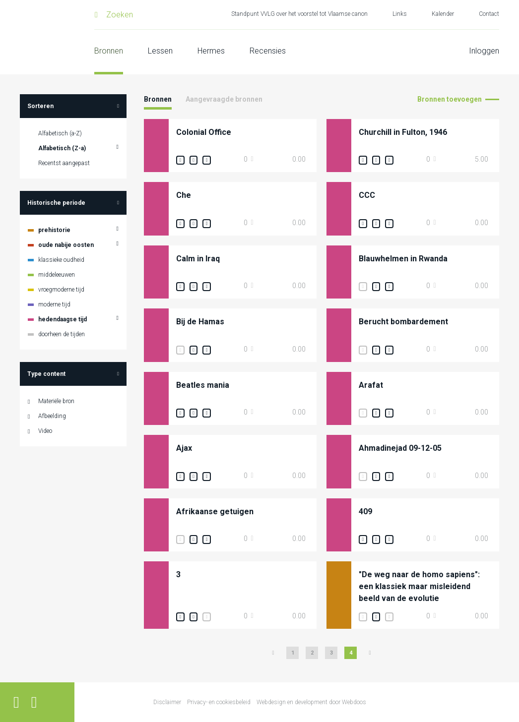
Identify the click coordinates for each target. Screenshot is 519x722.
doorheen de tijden (61, 334)
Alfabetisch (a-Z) (60, 133)
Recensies (268, 51)
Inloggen (484, 51)
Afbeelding (52, 416)
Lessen (160, 51)
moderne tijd (54, 304)
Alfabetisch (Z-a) (62, 148)
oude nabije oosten (66, 244)
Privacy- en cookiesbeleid (219, 702)
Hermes (211, 51)
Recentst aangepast (64, 163)
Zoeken (119, 14)
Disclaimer (167, 702)
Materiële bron (56, 401)
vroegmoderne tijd (61, 289)
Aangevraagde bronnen (224, 99)
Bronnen (108, 51)
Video (45, 430)
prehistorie (54, 230)
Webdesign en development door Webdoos (311, 702)
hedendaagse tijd (62, 319)
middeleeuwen (56, 274)
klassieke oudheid (61, 259)
